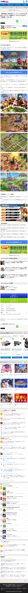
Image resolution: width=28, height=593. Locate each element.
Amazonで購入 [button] (5, 357)
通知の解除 (8, 585)
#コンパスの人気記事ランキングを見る (7, 445)
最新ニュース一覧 (19, 7)
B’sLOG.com (19, 585)
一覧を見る (25, 362)
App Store (14, 296)
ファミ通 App (4, 2)
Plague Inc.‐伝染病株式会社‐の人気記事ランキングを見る (9, 473)
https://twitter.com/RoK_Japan (11, 310)
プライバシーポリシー (20, 584)
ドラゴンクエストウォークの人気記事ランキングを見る (9, 452)
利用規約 (10, 584)
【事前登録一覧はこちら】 (14, 41)
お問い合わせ (5, 584)
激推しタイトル (16, 10)
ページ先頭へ (24, 580)
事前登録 (10, 10)
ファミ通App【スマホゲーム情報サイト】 (7, 7)
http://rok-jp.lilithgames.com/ (10, 308)
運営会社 (14, 584)
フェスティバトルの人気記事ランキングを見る (8, 462)
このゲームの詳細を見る (11, 289)
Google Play (14, 300)
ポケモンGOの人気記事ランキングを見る (7, 480)
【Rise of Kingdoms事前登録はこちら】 (14, 72)
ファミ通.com (13, 585)
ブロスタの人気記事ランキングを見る (7, 456)
